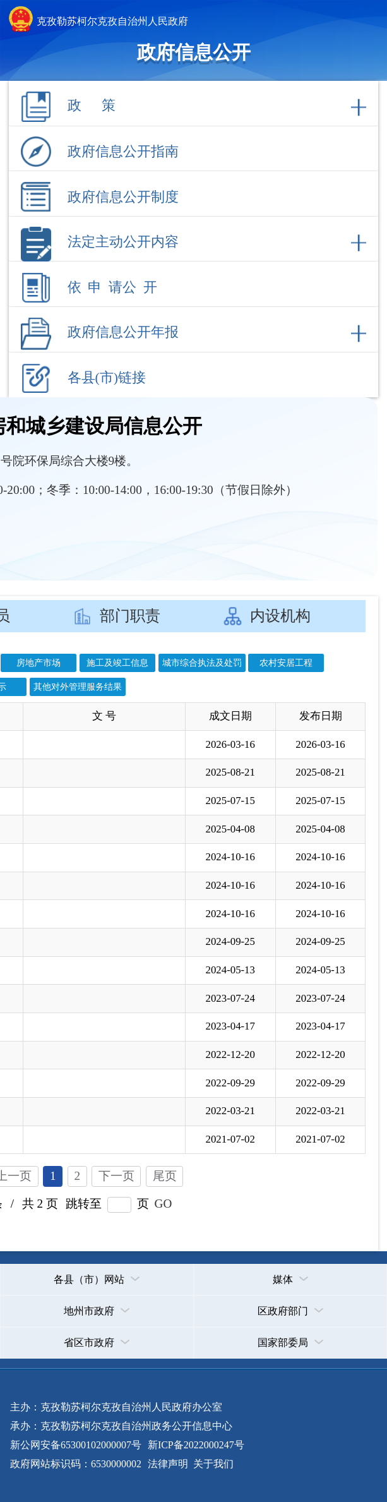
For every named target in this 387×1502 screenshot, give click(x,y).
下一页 (116, 1175)
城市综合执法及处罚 (202, 663)
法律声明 (168, 1463)
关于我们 (212, 1463)
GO (163, 1203)
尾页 (165, 1175)
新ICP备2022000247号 (194, 1444)
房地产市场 (38, 663)
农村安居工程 (286, 663)
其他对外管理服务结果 (77, 687)
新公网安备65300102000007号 (75, 1444)
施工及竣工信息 (117, 663)
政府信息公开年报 (123, 332)
